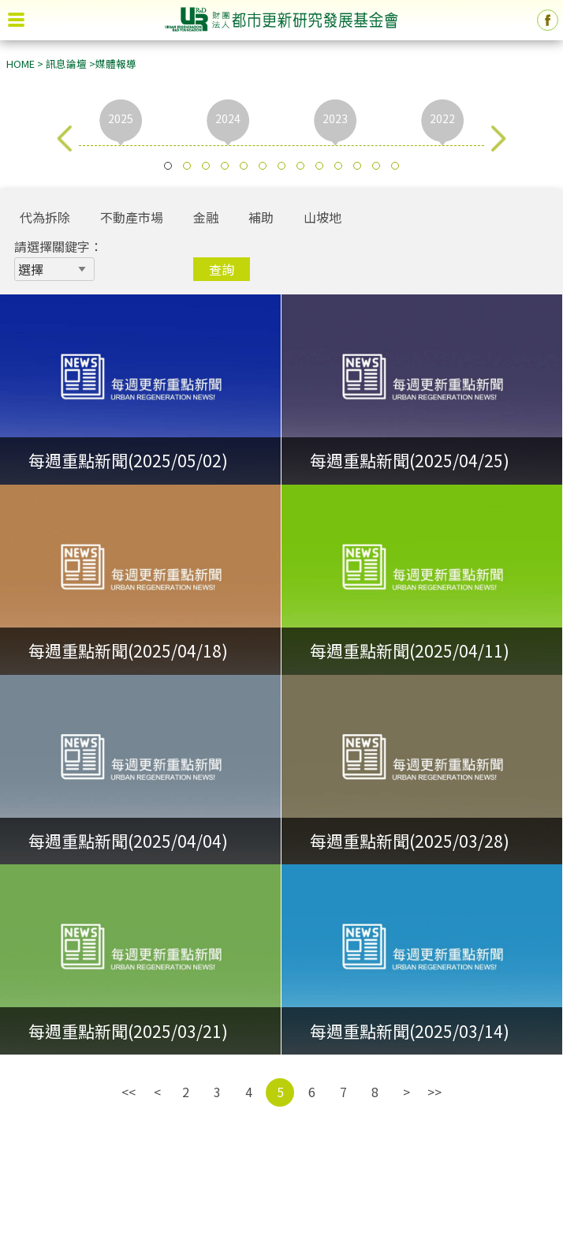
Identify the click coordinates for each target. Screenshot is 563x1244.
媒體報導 (115, 63)
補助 (261, 217)
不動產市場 (131, 217)
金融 (205, 217)
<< (128, 1091)
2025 (120, 118)
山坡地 (322, 217)
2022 (442, 118)
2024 (227, 118)
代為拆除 (45, 217)
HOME (20, 63)
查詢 (221, 269)
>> (434, 1091)
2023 (335, 118)
